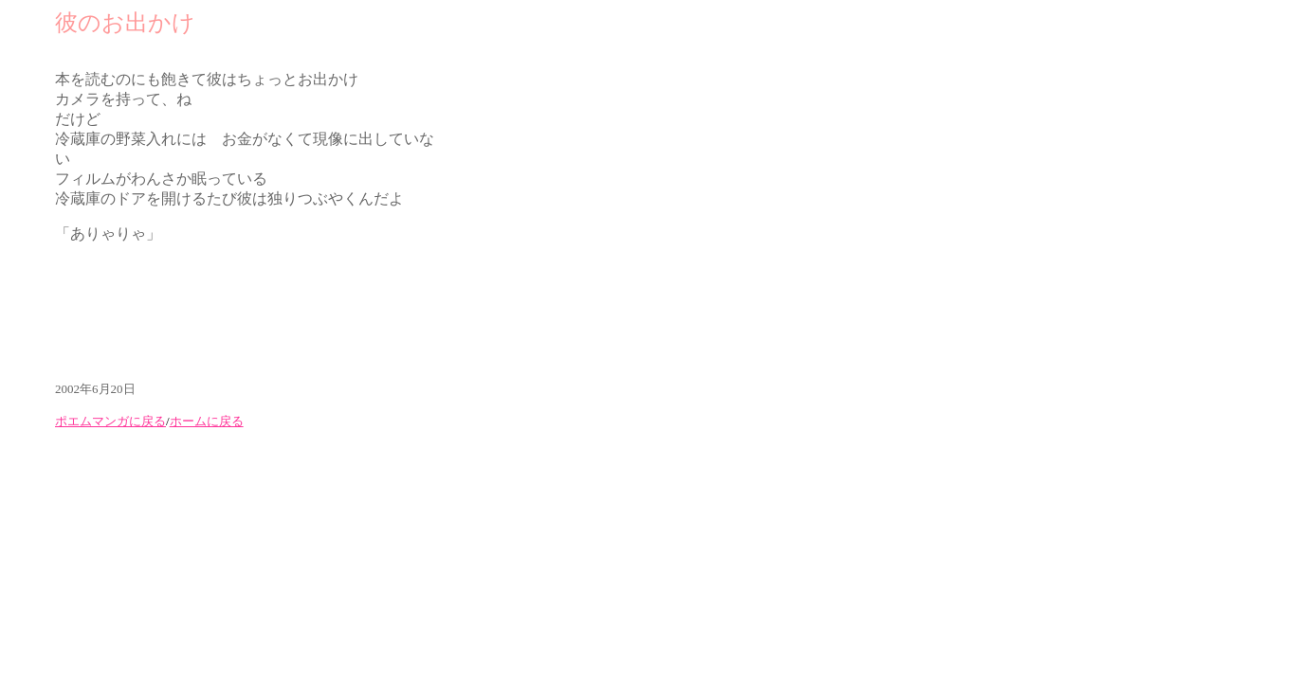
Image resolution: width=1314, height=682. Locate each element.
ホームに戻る (207, 421)
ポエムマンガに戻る (110, 421)
